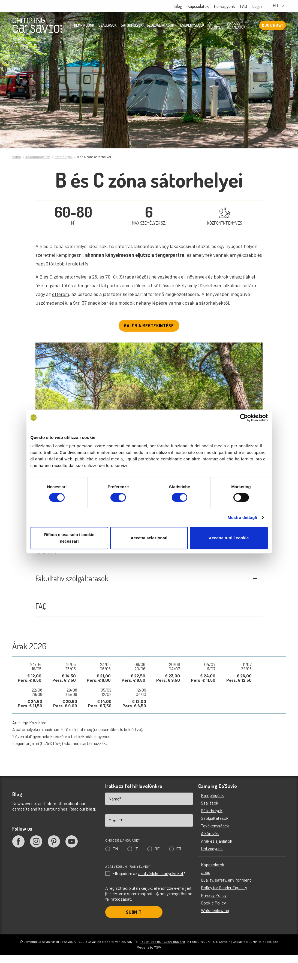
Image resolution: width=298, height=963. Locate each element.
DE (157, 858)
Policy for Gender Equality (224, 897)
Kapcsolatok (203, 6)
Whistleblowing (215, 920)
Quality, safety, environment (226, 889)
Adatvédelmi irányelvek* (128, 876)
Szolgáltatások (160, 26)
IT (136, 858)
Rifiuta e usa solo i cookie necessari (69, 537)
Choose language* (122, 850)
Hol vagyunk (229, 6)
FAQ (248, 6)
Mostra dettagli (242, 517)
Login (262, 6)
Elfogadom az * (148, 883)
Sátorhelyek (131, 26)
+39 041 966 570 (173, 951)
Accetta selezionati (149, 538)
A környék (216, 26)
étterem (60, 294)
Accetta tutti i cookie (229, 538)
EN (115, 858)
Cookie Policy (213, 912)
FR (178, 858)
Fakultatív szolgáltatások (146, 582)
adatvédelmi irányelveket (160, 883)
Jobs (205, 882)
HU (281, 5)
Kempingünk (84, 26)
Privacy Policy (214, 904)
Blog (183, 6)
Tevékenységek (191, 26)
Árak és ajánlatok (236, 26)
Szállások (107, 26)
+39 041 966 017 (151, 951)
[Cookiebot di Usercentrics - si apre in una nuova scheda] (244, 418)
